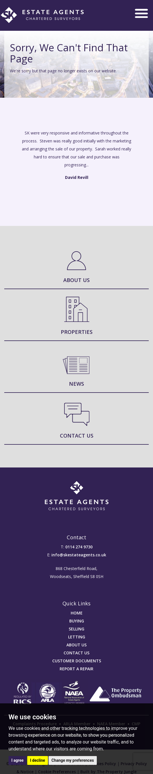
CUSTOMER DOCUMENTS (76, 660)
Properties (77, 331)
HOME (77, 613)
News (76, 383)
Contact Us (76, 435)
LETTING (76, 637)
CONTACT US (76, 652)
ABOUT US (76, 645)
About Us (76, 280)
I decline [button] (37, 760)
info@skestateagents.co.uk (78, 554)
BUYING (76, 621)
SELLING (76, 629)
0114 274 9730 (79, 547)
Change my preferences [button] (72, 760)
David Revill (76, 177)
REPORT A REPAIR (76, 668)
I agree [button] (17, 760)
